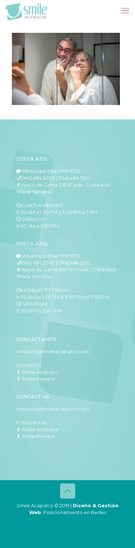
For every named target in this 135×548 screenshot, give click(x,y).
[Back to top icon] (67, 491)
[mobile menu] (125, 11)
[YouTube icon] (67, 522)
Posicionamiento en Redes (74, 512)
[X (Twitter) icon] (60, 522)
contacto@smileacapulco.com (52, 351)
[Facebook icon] (52, 522)
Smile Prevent (35, 379)
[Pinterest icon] (75, 522)
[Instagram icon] (82, 522)
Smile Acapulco (37, 372)
